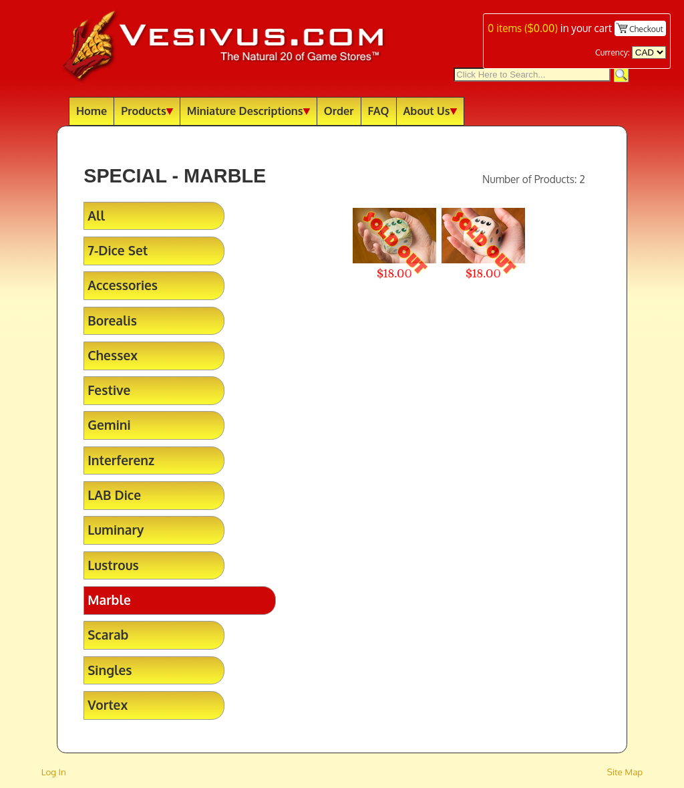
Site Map (625, 771)
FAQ (378, 111)
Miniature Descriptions (248, 111)
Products (147, 111)
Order (339, 111)
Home (91, 111)
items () (523, 28)
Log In (53, 771)
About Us (430, 111)
